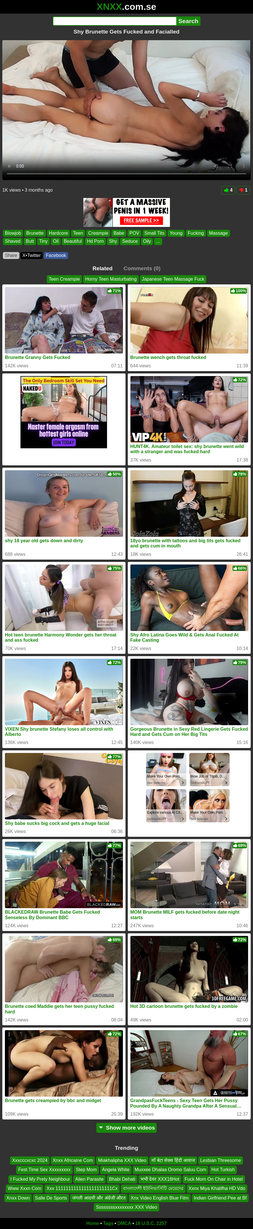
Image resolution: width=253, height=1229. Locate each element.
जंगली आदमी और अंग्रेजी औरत (98, 1197)
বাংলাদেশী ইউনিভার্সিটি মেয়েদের (153, 1188)
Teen (78, 233)
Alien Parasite (89, 1179)
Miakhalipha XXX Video (122, 1160)
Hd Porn (95, 241)
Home (92, 1223)
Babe (118, 233)
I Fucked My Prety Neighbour (40, 1179)
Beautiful (73, 241)
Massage (218, 233)
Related (103, 268)
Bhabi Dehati (122, 1179)
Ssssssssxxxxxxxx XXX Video (126, 1207)
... (158, 241)
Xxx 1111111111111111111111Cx (81, 1188)
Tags (108, 1223)
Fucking (196, 233)
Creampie (98, 233)
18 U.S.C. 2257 (151, 1223)
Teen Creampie (64, 279)
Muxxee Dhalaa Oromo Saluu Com (170, 1169)
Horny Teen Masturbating (110, 279)
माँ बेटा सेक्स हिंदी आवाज (173, 1160)
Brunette (35, 233)
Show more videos (126, 1128)
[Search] (115, 21)
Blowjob (13, 233)
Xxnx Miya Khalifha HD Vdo (217, 1188)
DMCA (124, 1223)
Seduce (130, 241)
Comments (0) (141, 268)
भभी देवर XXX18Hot (159, 1179)
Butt (30, 241)
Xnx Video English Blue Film (160, 1197)
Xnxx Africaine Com (73, 1160)
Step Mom (86, 1169)
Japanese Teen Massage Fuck (173, 279)
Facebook (56, 255)
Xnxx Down (18, 1197)
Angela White (116, 1169)
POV (134, 233)
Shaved (12, 241)
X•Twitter (32, 255)
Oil (56, 241)
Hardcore (58, 233)
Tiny (43, 241)
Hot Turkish (223, 1169)
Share (11, 255)
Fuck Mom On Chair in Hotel (214, 1179)
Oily (147, 241)
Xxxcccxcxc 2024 (30, 1160)
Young (176, 233)
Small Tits (154, 233)
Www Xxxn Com (24, 1188)
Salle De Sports (51, 1197)
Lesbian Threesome (220, 1160)
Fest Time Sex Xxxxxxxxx (44, 1169)
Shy (113, 241)
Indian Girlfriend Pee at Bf (220, 1197)
